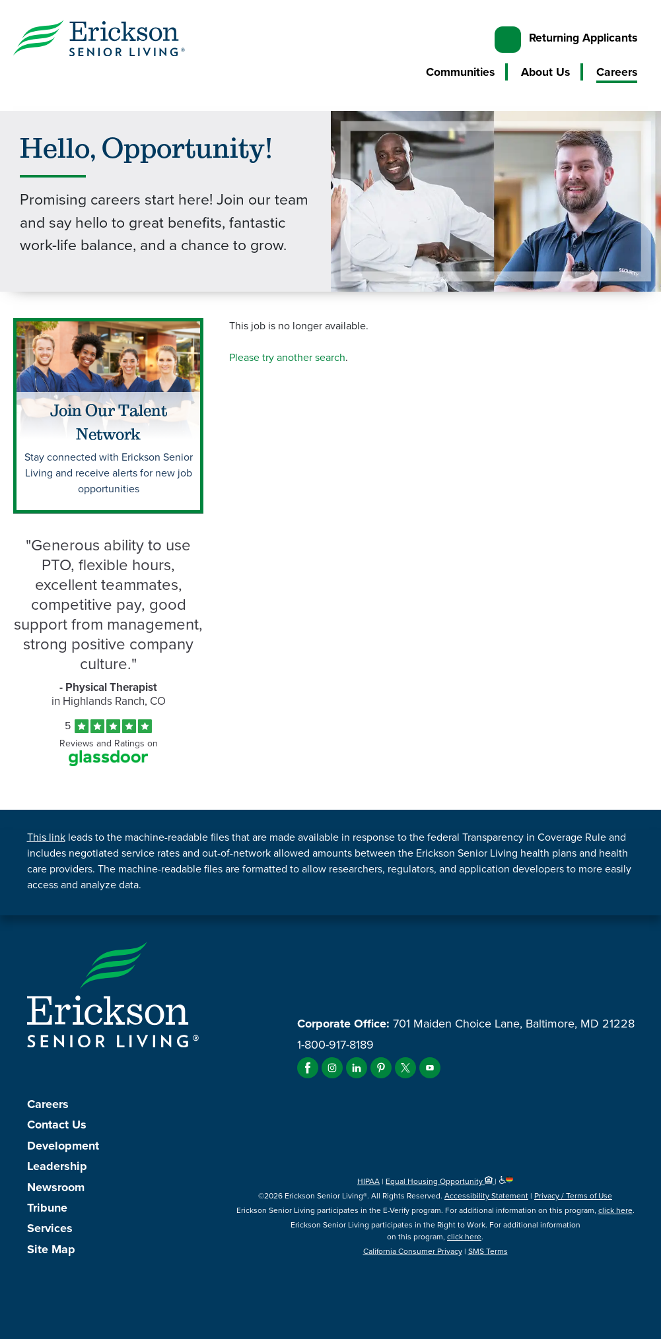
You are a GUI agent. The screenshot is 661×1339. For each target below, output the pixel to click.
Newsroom (56, 1187)
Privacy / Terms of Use (573, 1196)
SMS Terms (488, 1251)
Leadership (57, 1166)
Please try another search (287, 357)
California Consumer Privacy (412, 1251)
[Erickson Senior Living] (99, 40)
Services (50, 1228)
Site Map (51, 1249)
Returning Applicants (583, 37)
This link (46, 837)
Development (63, 1145)
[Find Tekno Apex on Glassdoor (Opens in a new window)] (108, 762)
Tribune (47, 1207)
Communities (460, 72)
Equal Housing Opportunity (440, 1181)
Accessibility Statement (486, 1196)
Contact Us (57, 1124)
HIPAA (368, 1181)
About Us (545, 72)
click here (615, 1210)
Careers (616, 72)
